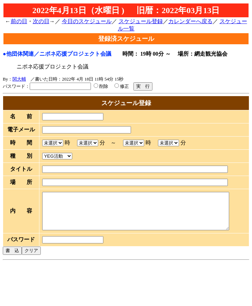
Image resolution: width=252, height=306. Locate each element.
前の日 (19, 21)
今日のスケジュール (87, 21)
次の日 (41, 21)
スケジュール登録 (141, 21)
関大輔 (19, 79)
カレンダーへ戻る (190, 21)
